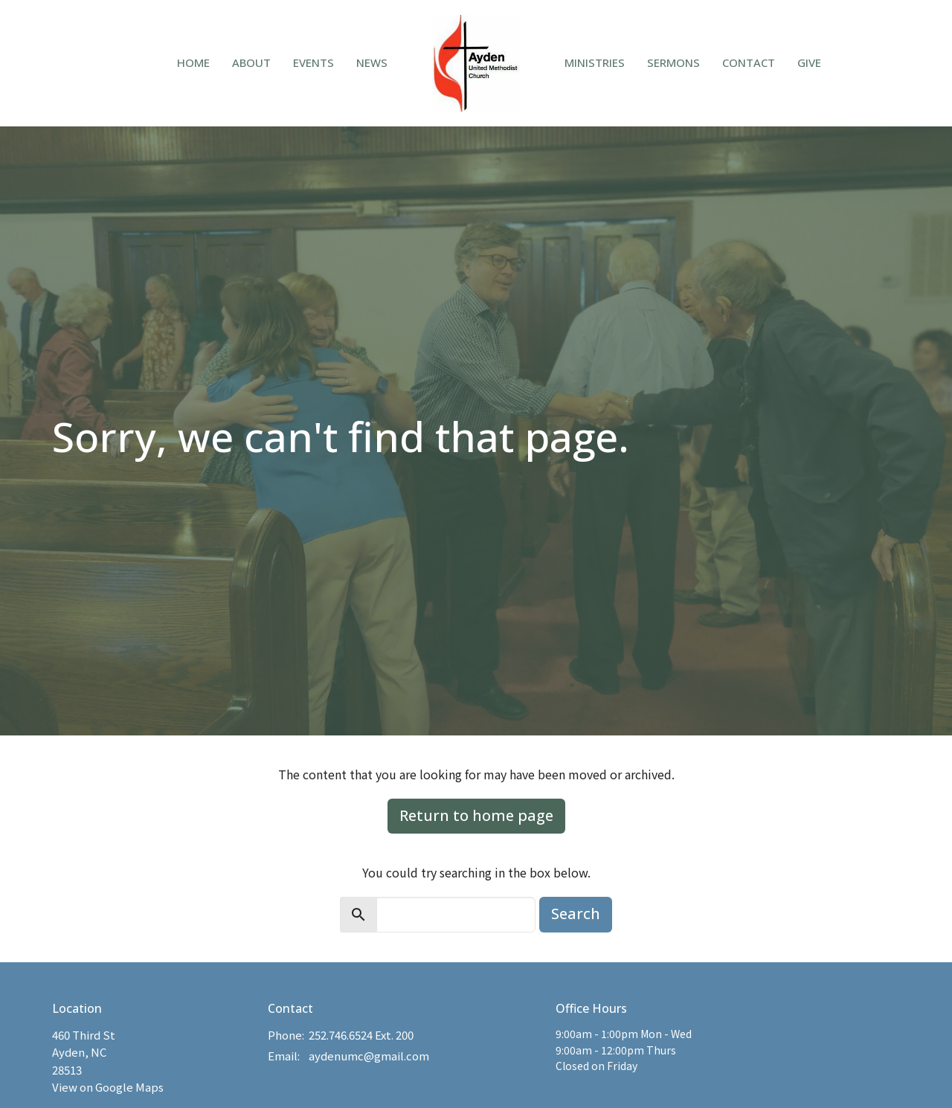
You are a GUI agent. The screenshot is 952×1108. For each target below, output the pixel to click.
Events (313, 62)
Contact (748, 62)
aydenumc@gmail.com (369, 1055)
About (251, 62)
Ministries (595, 62)
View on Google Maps (108, 1087)
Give (809, 62)
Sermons (673, 62)
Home (193, 62)
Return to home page (476, 815)
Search (575, 914)
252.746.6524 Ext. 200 (361, 1035)
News (371, 62)
